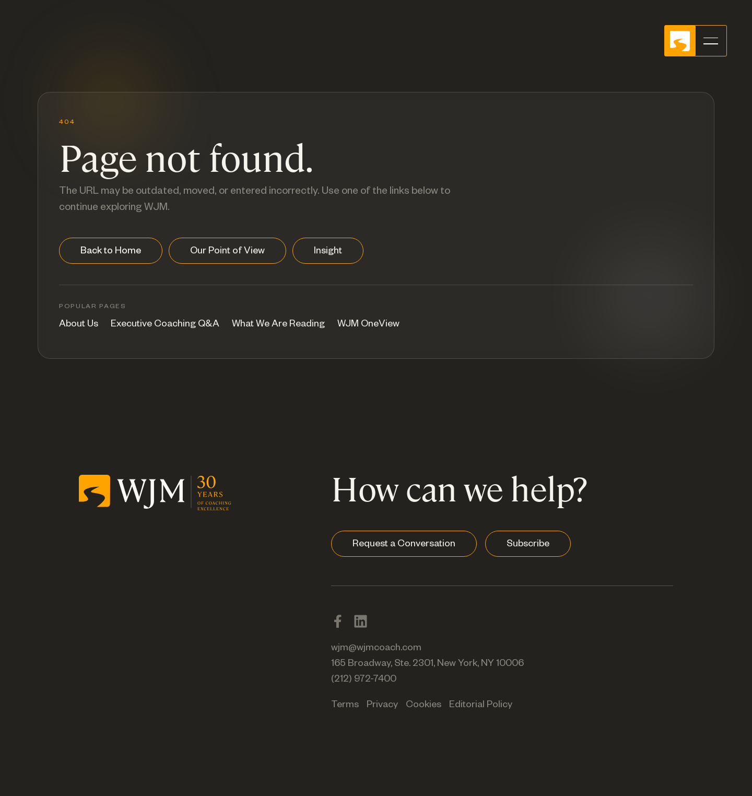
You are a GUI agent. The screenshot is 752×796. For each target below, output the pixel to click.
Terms (345, 705)
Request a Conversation (403, 545)
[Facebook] (337, 621)
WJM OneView (368, 325)
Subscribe (528, 545)
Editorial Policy (480, 705)
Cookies (423, 705)
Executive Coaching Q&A (165, 325)
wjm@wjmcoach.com (376, 648)
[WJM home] (155, 490)
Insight (328, 252)
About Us (78, 325)
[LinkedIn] (360, 621)
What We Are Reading (278, 325)
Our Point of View (227, 252)
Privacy (382, 705)
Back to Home (110, 252)
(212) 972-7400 (363, 680)
